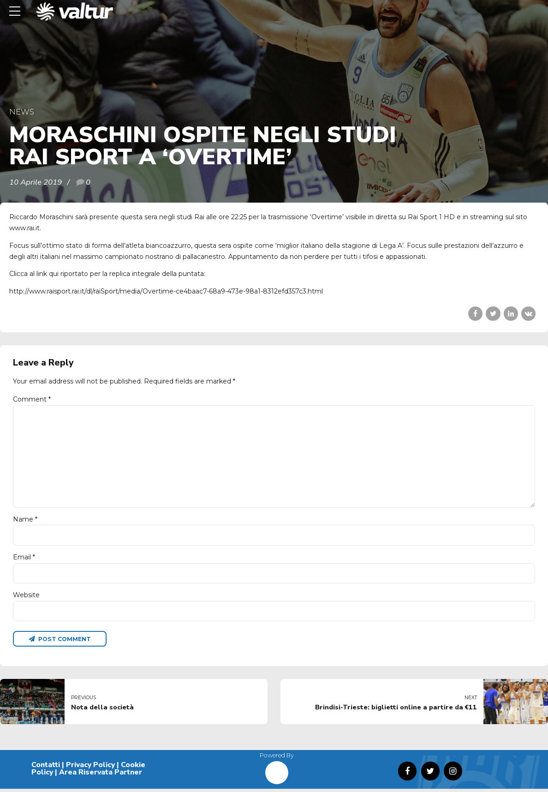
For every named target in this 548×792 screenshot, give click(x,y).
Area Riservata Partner (100, 775)
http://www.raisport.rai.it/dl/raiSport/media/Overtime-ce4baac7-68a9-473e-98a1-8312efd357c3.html (166, 291)
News (21, 111)
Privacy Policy (90, 768)
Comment (32, 399)
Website (26, 598)
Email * (24, 559)
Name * (25, 521)
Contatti (45, 768)
